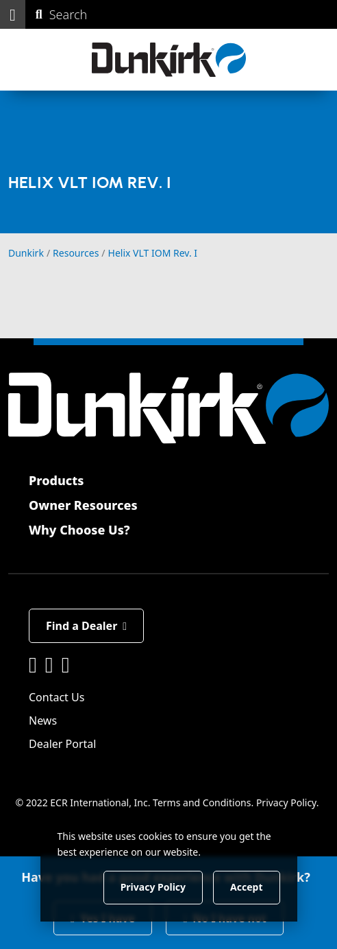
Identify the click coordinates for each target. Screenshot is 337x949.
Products (56, 480)
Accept (246, 886)
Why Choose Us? (79, 530)
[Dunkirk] (169, 60)
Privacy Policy (286, 802)
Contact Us (56, 697)
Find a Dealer (86, 625)
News (43, 720)
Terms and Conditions (202, 802)
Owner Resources (83, 505)
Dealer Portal (62, 743)
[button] (12, 14)
